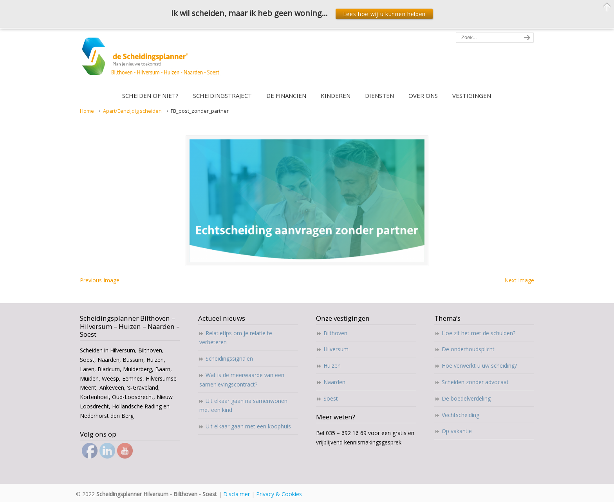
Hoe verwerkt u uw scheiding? (479, 365)
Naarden (334, 382)
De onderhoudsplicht (468, 349)
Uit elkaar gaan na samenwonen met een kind (243, 405)
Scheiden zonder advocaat (475, 382)
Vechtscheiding (460, 415)
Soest (330, 398)
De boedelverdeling (466, 398)
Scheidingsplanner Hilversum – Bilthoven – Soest (153, 60)
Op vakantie (457, 431)
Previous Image (99, 280)
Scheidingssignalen (229, 358)
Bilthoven (335, 333)
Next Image (519, 280)
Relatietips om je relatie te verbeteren (235, 337)
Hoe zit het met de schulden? (478, 333)
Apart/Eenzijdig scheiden (132, 111)
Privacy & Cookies (279, 494)
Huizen (332, 365)
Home (87, 111)
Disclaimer (236, 494)
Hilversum (336, 349)
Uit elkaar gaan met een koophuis (248, 426)
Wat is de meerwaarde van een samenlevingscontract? (241, 379)
